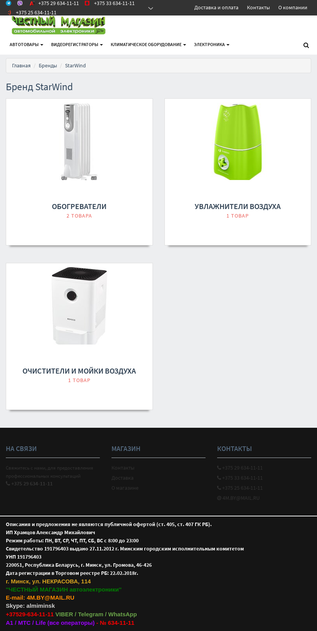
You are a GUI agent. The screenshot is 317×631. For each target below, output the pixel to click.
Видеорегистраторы (77, 44)
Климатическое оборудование (148, 44)
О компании (292, 7)
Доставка (122, 477)
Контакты (258, 7)
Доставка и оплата (216, 7)
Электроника (212, 44)
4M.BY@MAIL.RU (238, 497)
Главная (21, 65)
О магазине (125, 487)
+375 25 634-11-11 (240, 487)
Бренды (48, 65)
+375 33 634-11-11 (240, 477)
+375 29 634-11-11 (240, 467)
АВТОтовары (26, 44)
